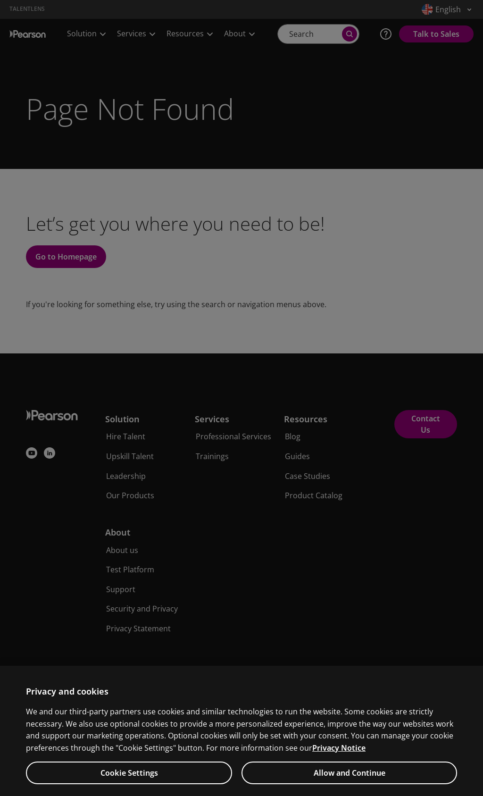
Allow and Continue (349, 779)
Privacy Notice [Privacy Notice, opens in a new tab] (339, 754)
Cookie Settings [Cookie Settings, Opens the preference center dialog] (129, 779)
